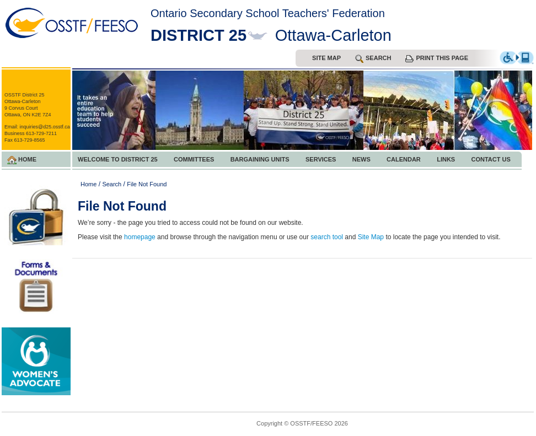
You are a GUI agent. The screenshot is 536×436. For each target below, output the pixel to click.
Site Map (326, 58)
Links (446, 159)
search (373, 59)
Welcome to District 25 (118, 159)
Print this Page (436, 58)
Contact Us (491, 159)
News (361, 159)
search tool (326, 237)
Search (111, 184)
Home (21, 160)
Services (320, 159)
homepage (140, 237)
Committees (194, 159)
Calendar (404, 159)
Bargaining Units (260, 159)
